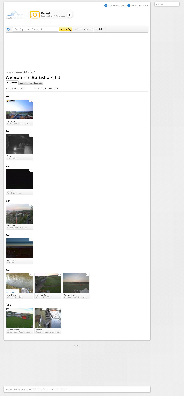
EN (143, 5)
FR (147, 5)
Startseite (9, 72)
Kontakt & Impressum (38, 389)
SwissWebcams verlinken (16, 389)
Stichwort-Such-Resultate (31, 83)
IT (145, 5)
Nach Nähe (12, 82)
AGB (51, 389)
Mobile (133, 5)
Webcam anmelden (116, 5)
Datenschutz (61, 389)
